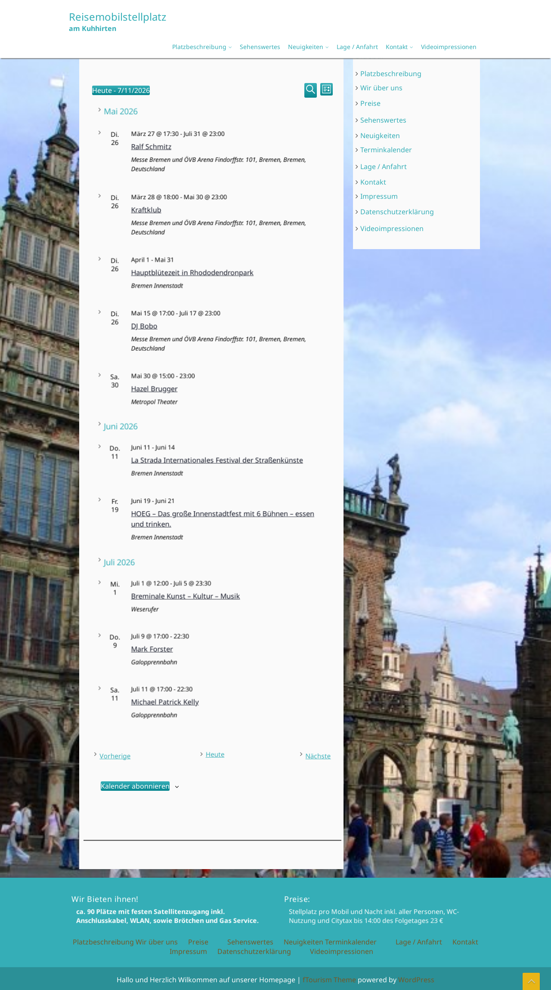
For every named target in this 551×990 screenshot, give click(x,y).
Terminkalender (386, 149)
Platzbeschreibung (199, 47)
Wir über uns (381, 88)
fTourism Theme (329, 979)
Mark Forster (200, 647)
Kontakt (397, 47)
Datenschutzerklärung (397, 211)
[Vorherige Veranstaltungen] (124, 753)
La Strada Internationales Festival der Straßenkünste (217, 460)
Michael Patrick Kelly (203, 700)
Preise (371, 103)
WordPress (416, 979)
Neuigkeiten (305, 47)
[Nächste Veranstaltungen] (304, 753)
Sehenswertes (260, 47)
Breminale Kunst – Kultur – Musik (209, 595)
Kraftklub (199, 215)
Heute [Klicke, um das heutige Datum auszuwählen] (213, 752)
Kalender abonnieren (135, 783)
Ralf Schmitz (200, 152)
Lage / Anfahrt (357, 47)
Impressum (379, 195)
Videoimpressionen (449, 47)
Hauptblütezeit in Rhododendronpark (210, 274)
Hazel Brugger (201, 389)
